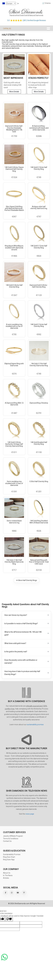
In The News (8, 875)
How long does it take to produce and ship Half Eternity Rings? (22, 672)
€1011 (14, 452)
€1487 (14, 413)
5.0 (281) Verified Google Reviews (26, 20)
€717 (14, 570)
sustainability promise (35, 724)
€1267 (14, 295)
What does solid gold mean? (15, 643)
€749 (39, 177)
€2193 (39, 570)
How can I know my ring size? (15, 615)
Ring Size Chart (9, 857)
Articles (6, 878)
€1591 (14, 491)
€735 (14, 334)
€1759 (14, 136)
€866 (14, 531)
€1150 (39, 452)
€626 (39, 531)
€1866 (14, 256)
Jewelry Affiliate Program (13, 836)
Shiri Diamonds (25, 12)
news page (30, 814)
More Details (14, 91)
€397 (14, 216)
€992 (39, 334)
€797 (39, 216)
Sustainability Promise (11, 854)
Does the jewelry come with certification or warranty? (20, 661)
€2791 (39, 413)
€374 (14, 373)
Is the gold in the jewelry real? (15, 652)
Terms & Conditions (10, 839)
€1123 (39, 295)
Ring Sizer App (9, 860)
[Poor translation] (9, 919)
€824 (39, 256)
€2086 (39, 136)
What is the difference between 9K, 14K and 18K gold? (23, 633)
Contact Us (7, 841)
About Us (6, 873)
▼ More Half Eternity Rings (26, 580)
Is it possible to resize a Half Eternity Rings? (21, 624)
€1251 (39, 491)
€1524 (14, 177)
